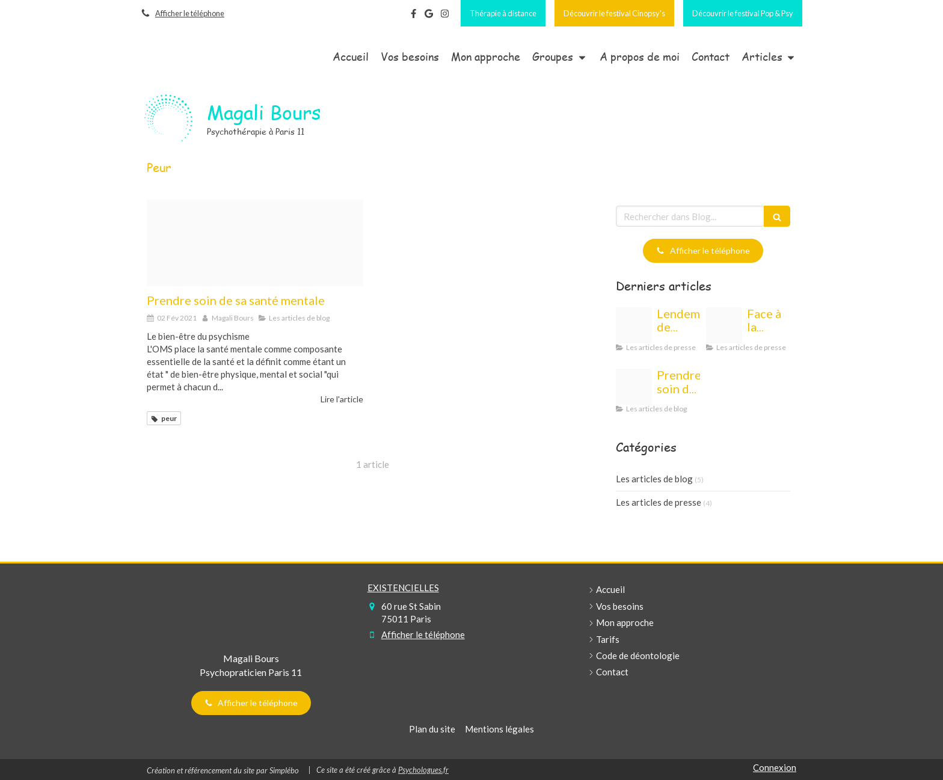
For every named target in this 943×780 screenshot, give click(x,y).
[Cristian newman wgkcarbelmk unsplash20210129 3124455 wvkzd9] (255, 243)
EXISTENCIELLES (403, 587)
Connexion (774, 767)
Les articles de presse (658, 502)
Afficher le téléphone (189, 13)
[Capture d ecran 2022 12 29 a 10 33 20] (634, 325)
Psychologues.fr (423, 770)
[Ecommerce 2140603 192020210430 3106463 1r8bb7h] (724, 325)
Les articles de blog (654, 478)
